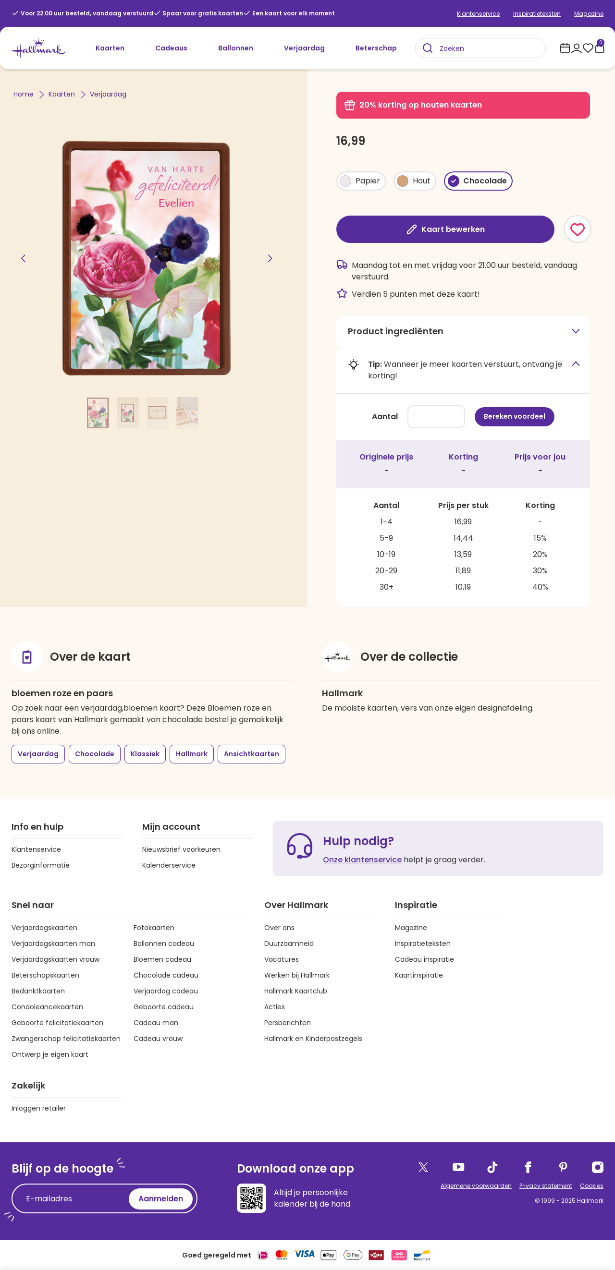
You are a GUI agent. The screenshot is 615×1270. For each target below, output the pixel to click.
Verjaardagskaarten (44, 927)
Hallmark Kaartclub (295, 991)
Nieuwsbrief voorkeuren (181, 849)
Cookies (591, 1186)
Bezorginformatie (41, 865)
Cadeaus (171, 48)
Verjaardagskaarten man (53, 943)
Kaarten (110, 48)
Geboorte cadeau (164, 1007)
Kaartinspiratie (419, 975)
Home (24, 94)
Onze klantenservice (362, 859)
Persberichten (287, 1023)
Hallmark (192, 754)
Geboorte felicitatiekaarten (57, 1023)
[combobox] (480, 48)
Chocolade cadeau (166, 975)
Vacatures (281, 959)
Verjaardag (304, 48)
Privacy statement (545, 1186)
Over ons (279, 927)
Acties (274, 1007)
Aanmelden (160, 1198)
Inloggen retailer (39, 1108)
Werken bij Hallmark (297, 975)
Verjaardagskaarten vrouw (55, 959)
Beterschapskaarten (45, 975)
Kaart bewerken (445, 229)
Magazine (588, 14)
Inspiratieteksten (537, 14)
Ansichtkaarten (251, 754)
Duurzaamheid (289, 943)
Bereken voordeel (514, 416)
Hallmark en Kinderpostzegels (313, 1038)
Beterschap (376, 48)
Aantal (384, 416)
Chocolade (94, 754)
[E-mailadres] (72, 1199)
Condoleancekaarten (47, 1007)
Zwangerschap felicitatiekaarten (66, 1038)
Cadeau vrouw (158, 1038)
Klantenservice (478, 14)
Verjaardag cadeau (166, 991)
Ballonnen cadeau (164, 943)
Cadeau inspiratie (424, 959)
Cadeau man (156, 1023)
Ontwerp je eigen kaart (50, 1054)
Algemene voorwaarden (476, 1186)
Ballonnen (235, 48)
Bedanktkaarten (38, 991)
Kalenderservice (169, 865)
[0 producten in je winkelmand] (599, 48)
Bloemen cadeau (162, 959)
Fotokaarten (154, 927)
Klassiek (145, 754)
